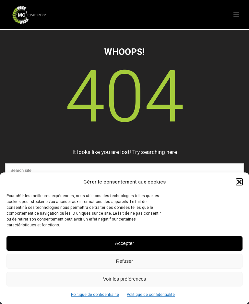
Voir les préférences (124, 279)
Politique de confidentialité (95, 295)
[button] (239, 182)
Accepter (124, 243)
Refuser (124, 261)
